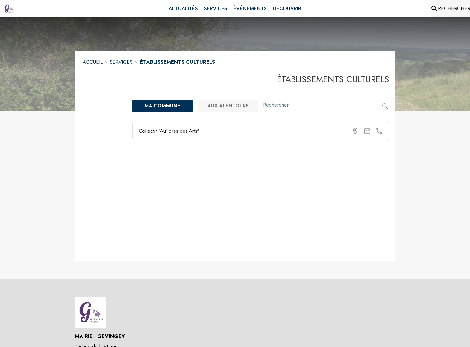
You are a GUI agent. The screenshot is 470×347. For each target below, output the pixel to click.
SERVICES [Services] (121, 62)
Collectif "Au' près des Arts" (169, 130)
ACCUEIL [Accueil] (93, 62)
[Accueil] (9, 9)
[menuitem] (183, 8)
